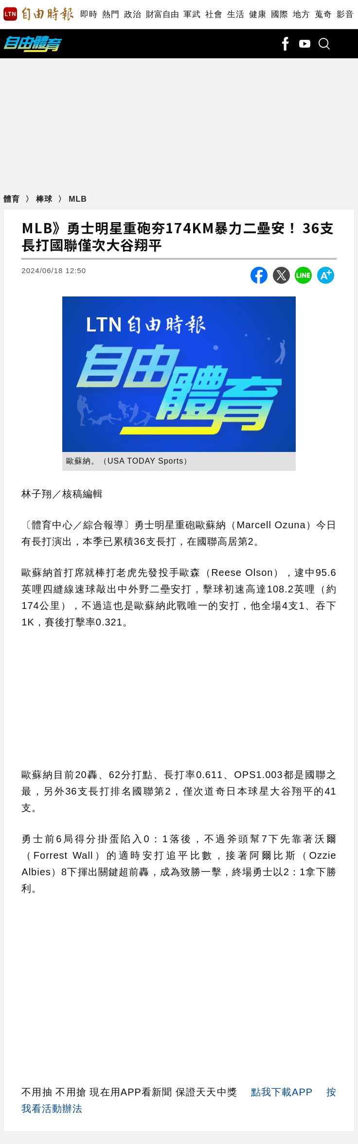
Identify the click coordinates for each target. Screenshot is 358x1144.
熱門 (110, 14)
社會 (213, 14)
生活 (235, 14)
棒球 (45, 199)
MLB (78, 199)
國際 (279, 14)
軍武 (191, 14)
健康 (257, 14)
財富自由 (162, 14)
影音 (345, 14)
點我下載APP (282, 1092)
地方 (301, 14)
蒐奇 (323, 14)
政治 (132, 14)
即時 (88, 14)
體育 (12, 199)
